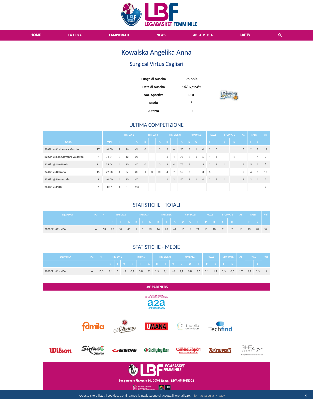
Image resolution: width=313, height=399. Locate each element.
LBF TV (245, 34)
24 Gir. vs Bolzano (55, 172)
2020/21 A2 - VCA (55, 229)
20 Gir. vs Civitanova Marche (62, 149)
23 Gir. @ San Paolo (56, 164)
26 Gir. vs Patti (53, 187)
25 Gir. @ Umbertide (57, 179)
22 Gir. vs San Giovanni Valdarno (64, 157)
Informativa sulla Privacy (208, 395)
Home (36, 34)
